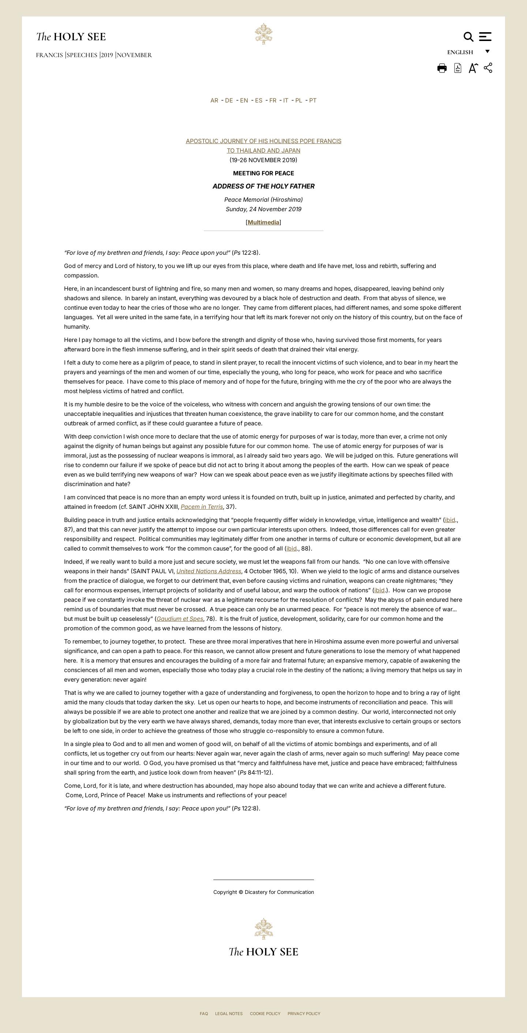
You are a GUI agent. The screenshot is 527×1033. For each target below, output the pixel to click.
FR (272, 100)
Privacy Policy (304, 1013)
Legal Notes (229, 1013)
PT (313, 100)
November (134, 55)
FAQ (204, 1013)
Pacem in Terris (202, 506)
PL (298, 100)
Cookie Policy (265, 1013)
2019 (108, 55)
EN (244, 100)
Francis (50, 55)
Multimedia (263, 222)
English (463, 54)
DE (229, 100)
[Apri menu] (484, 36)
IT (285, 100)
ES (258, 100)
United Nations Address (208, 571)
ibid (450, 519)
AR (214, 100)
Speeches (83, 55)
